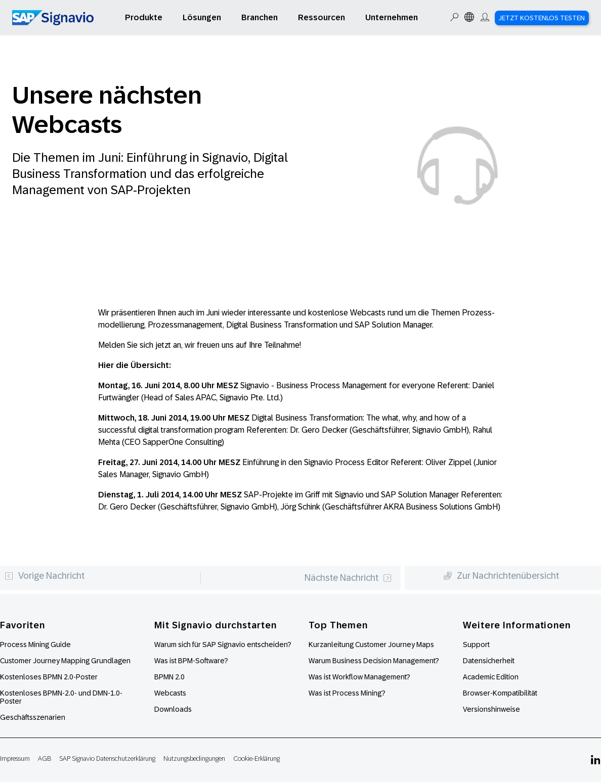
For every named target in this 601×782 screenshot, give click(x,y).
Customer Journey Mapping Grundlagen (65, 661)
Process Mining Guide (35, 644)
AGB (44, 758)
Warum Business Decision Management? (374, 661)
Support (476, 644)
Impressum (15, 758)
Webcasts (170, 693)
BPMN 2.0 (169, 677)
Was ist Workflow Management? (359, 677)
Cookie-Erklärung (256, 758)
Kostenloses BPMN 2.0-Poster (49, 677)
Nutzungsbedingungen (194, 758)
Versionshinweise (491, 709)
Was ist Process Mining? (347, 693)
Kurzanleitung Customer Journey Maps (371, 644)
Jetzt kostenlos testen (542, 18)
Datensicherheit (488, 661)
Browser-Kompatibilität (500, 693)
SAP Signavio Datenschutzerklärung (107, 758)
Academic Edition (491, 677)
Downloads (173, 709)
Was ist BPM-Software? (191, 661)
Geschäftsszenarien (32, 717)
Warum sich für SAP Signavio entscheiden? (222, 644)
